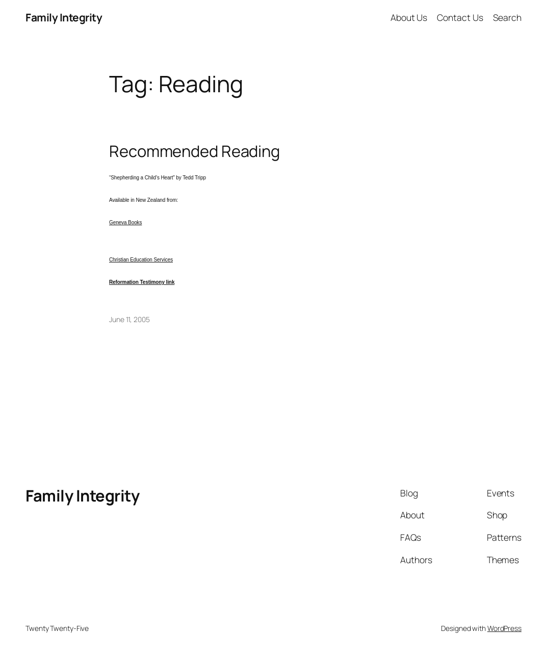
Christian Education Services (141, 259)
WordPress (504, 628)
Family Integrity (63, 17)
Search (507, 17)
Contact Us (460, 17)
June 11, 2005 (129, 319)
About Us (408, 17)
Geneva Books (125, 222)
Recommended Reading (194, 151)
